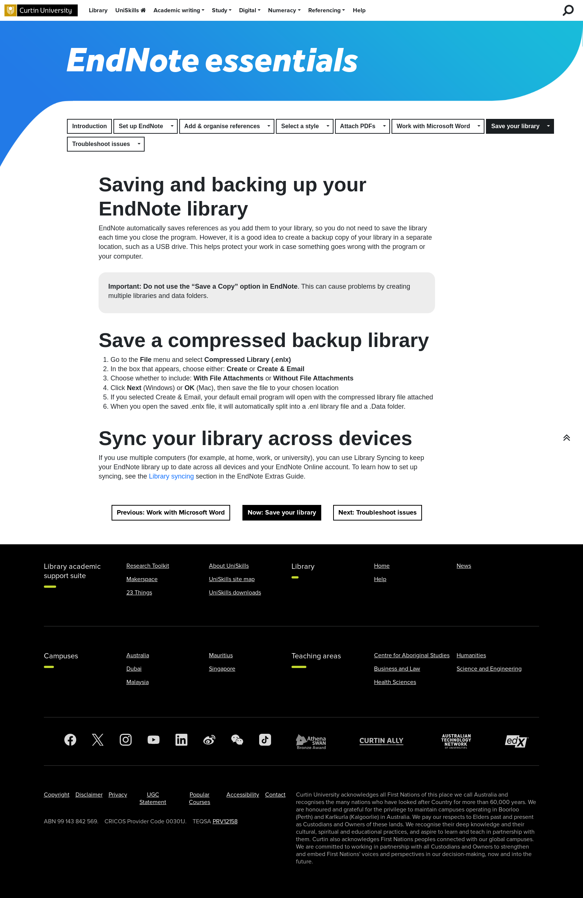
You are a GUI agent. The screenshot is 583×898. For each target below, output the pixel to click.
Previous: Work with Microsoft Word (171, 512)
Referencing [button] (324, 10)
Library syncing (171, 476)
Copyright (57, 794)
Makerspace (142, 579)
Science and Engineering (489, 668)
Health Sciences (395, 682)
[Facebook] (70, 741)
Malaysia (137, 682)
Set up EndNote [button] (141, 126)
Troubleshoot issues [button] (101, 144)
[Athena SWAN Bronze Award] (314, 741)
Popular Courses (199, 798)
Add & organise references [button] (222, 126)
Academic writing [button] (177, 10)
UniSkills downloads (235, 592)
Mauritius (221, 655)
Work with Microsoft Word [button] (433, 126)
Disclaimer (89, 794)
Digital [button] (247, 10)
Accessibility (242, 794)
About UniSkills (229, 566)
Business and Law (397, 668)
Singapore (222, 668)
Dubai (134, 668)
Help (359, 10)
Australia (137, 655)
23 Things (139, 592)
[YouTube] (154, 741)
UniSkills (130, 10)
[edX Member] (520, 741)
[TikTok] (265, 741)
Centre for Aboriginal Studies (412, 655)
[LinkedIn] (181, 741)
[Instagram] (126, 741)
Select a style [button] (300, 126)
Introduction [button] (89, 126)
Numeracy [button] (282, 10)
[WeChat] (237, 741)
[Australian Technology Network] (460, 741)
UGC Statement (152, 798)
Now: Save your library (282, 512)
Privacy (118, 794)
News (464, 566)
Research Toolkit (147, 566)
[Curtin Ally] (387, 741)
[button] (172, 126)
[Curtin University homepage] (41, 11)
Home (382, 566)
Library (98, 10)
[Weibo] (209, 741)
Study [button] (219, 10)
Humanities (471, 655)
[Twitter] (98, 741)
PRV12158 (225, 821)
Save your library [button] (515, 126)
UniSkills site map (232, 579)
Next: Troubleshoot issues (377, 512)
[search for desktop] (568, 10)
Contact (275, 794)
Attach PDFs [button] (358, 126)
